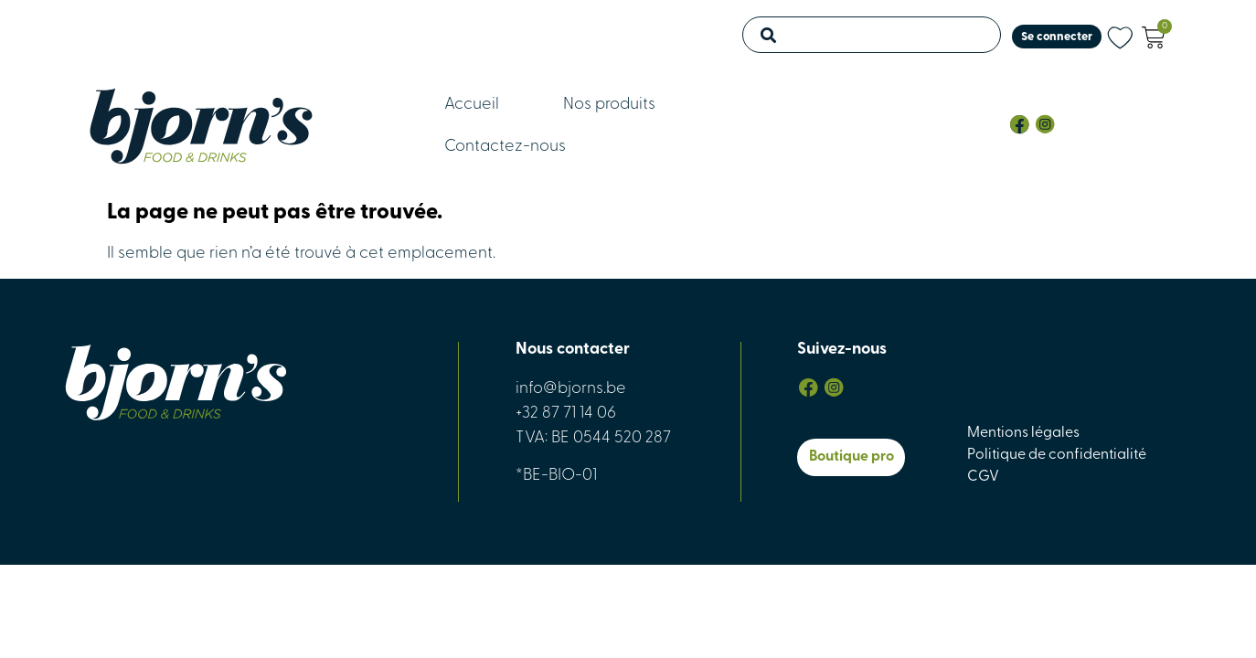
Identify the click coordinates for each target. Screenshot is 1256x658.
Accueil (471, 104)
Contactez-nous (505, 146)
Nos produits (609, 104)
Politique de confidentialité (1056, 455)
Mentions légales (1023, 433)
